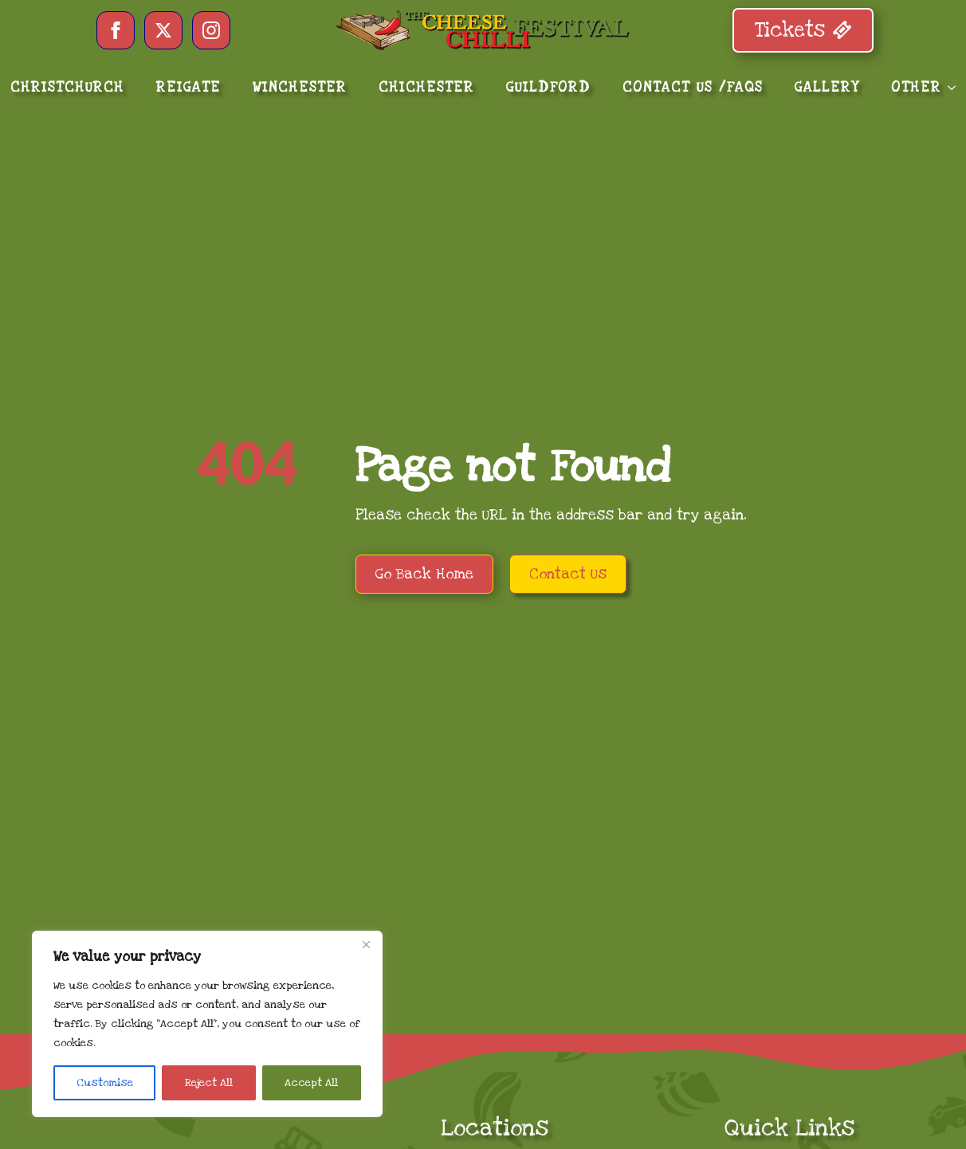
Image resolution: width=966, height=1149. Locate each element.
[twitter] (163, 30)
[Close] (365, 944)
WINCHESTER (300, 87)
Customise (105, 1083)
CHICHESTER (426, 87)
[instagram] (211, 30)
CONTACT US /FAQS (692, 87)
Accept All (311, 1083)
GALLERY (827, 87)
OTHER (916, 87)
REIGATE (188, 87)
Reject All (209, 1083)
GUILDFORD (548, 87)
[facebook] (115, 30)
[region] (207, 1024)
